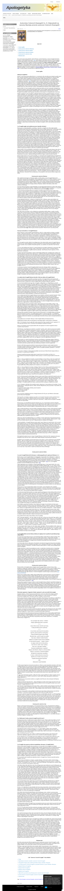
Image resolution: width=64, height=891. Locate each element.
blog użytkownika (11, 28)
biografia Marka (47, 67)
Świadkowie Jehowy (36, 13)
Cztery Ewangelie (23, 879)
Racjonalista (23, 13)
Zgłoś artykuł (19, 883)
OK (46, 887)
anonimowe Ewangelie (9, 42)
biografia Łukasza (53, 67)
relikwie (13, 47)
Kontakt (42, 886)
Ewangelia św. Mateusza (11, 39)
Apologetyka (18, 7)
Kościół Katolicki (7, 13)
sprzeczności (6, 48)
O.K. (4, 17)
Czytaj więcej (50, 887)
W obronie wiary (46, 13)
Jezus (4, 40)
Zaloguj (51, 1)
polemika (9, 47)
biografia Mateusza (39, 67)
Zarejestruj (58, 1)
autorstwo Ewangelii (8, 43)
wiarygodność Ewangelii (8, 50)
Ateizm (29, 13)
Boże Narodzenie (6, 36)
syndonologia (11, 48)
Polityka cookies (29, 886)
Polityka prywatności (20, 886)
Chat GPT (9, 38)
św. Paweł (11, 51)
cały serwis (5, 28)
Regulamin (36, 886)
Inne (52, 13)
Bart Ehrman (5, 35)
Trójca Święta (15, 13)
